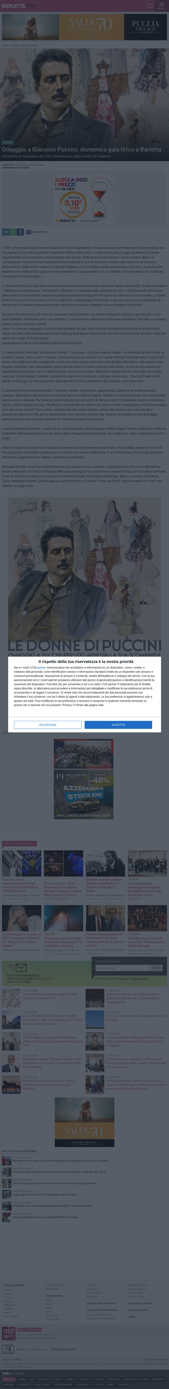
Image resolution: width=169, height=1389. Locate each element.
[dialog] (84, 694)
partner (41, 667)
